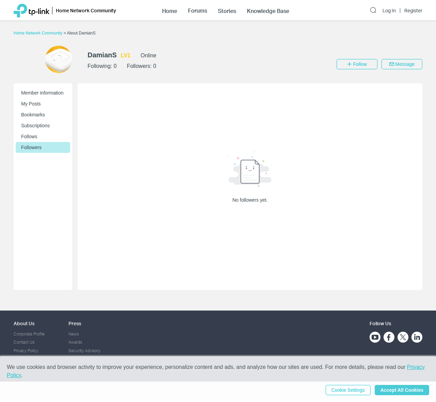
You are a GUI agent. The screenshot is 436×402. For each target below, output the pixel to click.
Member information (42, 93)
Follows (29, 136)
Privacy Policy (26, 350)
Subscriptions (35, 125)
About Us (24, 323)
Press (74, 323)
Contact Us (24, 342)
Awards (75, 342)
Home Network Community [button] (86, 10)
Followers (31, 147)
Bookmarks (33, 114)
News (73, 333)
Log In (389, 10)
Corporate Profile (29, 333)
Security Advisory (84, 350)
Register (413, 10)
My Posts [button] (31, 103)
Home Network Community (39, 33)
